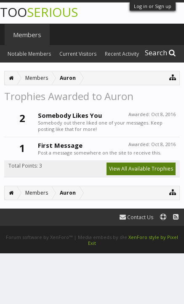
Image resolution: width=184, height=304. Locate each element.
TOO (39, 12)
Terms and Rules (163, 231)
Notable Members (29, 53)
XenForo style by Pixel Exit (133, 240)
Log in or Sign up (152, 6)
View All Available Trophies (141, 168)
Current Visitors (77, 53)
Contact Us (136, 217)
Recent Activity (122, 53)
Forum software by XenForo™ (40, 237)
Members (27, 34)
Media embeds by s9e (102, 237)
